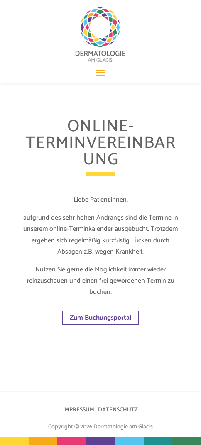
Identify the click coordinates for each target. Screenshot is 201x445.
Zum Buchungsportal (100, 317)
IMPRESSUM (78, 410)
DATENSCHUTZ (118, 410)
